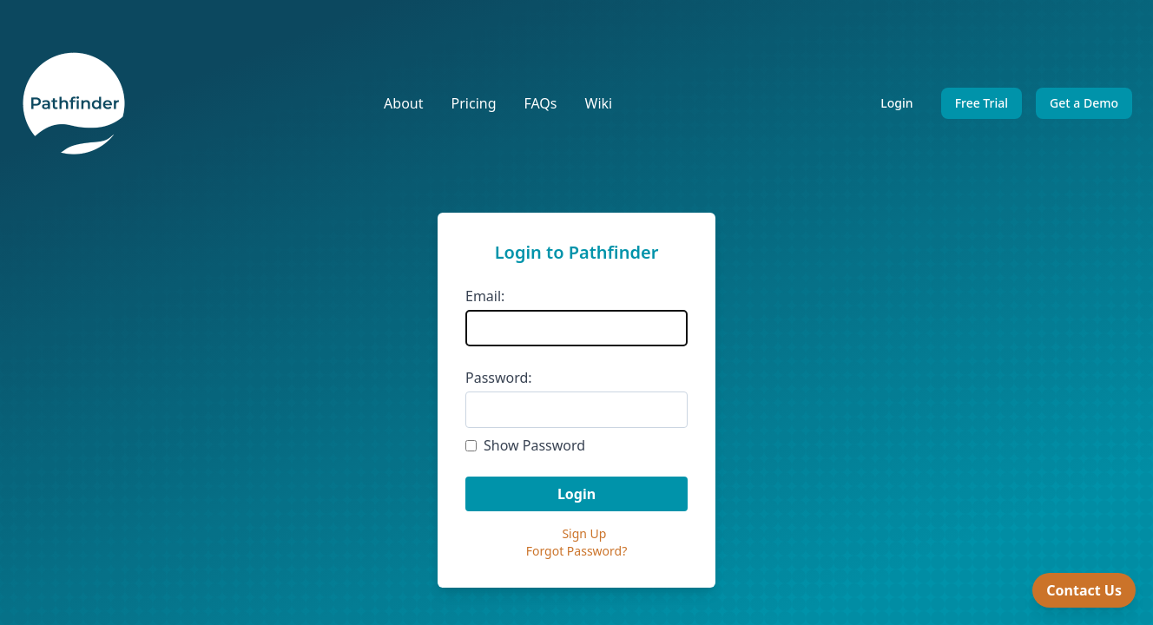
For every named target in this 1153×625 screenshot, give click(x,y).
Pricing (474, 103)
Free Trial (981, 103)
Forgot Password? (577, 551)
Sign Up (584, 533)
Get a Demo (1084, 103)
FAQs (540, 103)
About (403, 103)
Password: (498, 377)
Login (896, 103)
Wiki (599, 103)
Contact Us (1084, 590)
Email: (484, 296)
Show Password (534, 445)
